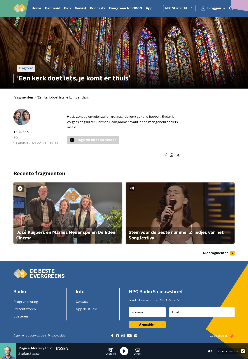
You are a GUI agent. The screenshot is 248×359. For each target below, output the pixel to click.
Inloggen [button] (213, 8)
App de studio (86, 309)
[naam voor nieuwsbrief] (147, 312)
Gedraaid (52, 8)
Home (36, 8)
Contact (82, 301)
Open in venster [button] (231, 351)
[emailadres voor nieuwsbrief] (202, 312)
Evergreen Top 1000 (125, 8)
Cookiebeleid (218, 335)
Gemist (80, 8)
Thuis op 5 (21, 132)
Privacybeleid (57, 335)
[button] (110, 351)
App (149, 8)
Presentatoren (24, 309)
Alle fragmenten (218, 253)
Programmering (25, 301)
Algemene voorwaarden (29, 335)
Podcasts (97, 8)
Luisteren (20, 316)
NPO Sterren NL (179, 8)
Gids (67, 8)
